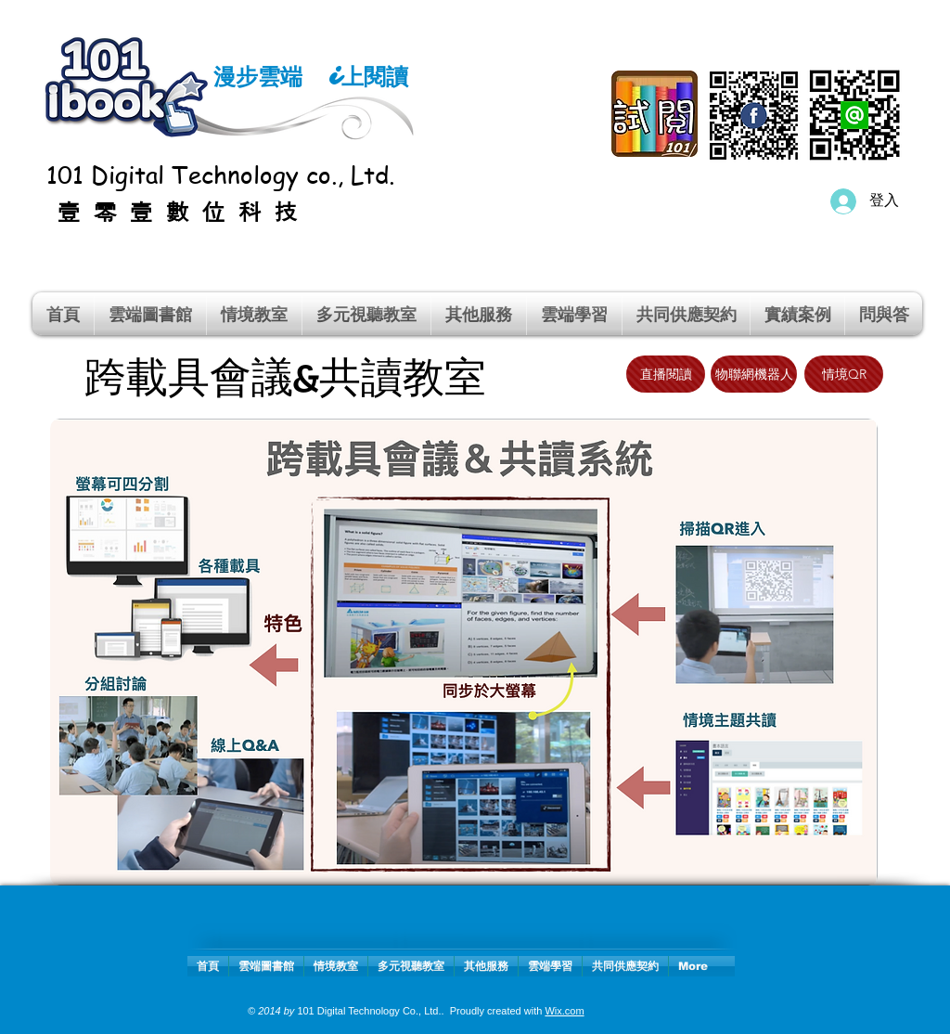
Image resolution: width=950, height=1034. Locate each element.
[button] (254, 313)
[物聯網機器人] (754, 374)
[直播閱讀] (665, 374)
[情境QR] (843, 374)
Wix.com (564, 1010)
